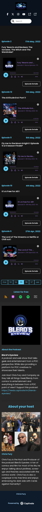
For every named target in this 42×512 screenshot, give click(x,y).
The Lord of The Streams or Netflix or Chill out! (20, 238)
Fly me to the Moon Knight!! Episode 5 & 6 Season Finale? (20, 144)
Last (37, 282)
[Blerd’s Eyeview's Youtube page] (22, 14)
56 (26, 282)
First (4, 282)
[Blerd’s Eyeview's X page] (11, 14)
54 (16, 282)
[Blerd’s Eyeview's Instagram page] (16, 14)
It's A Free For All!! (11, 191)
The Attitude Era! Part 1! (14, 97)
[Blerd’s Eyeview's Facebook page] (7, 14)
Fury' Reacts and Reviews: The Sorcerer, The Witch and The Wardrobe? (17, 49)
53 (11, 282)
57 (32, 282)
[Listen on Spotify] (21, 296)
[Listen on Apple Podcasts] (13, 296)
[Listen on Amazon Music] (36, 296)
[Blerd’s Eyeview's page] (28, 14)
